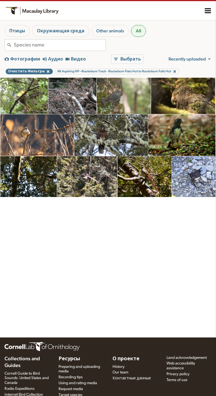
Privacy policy (178, 374)
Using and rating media (77, 383)
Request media (70, 389)
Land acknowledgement (186, 358)
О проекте (126, 358)
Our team (120, 372)
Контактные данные (131, 378)
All (138, 31)
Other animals (110, 31)
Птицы (17, 31)
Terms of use (176, 380)
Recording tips (70, 377)
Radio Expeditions (19, 389)
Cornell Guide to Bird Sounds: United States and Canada (26, 378)
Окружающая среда (60, 31)
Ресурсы (69, 358)
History (118, 367)
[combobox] (59, 45)
